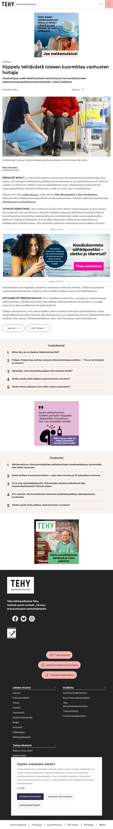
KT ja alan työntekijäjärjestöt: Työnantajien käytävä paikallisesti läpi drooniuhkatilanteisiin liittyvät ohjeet (48, 485)
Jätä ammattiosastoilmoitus (75, 704)
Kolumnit (17, 727)
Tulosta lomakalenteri (74, 716)
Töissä (16, 702)
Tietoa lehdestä (22, 745)
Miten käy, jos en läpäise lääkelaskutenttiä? (35, 352)
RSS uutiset (73, 824)
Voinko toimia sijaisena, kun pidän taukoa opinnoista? (41, 386)
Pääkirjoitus (19, 732)
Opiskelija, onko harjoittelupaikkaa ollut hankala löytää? (42, 370)
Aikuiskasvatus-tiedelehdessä (19, 201)
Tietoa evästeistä (18, 824)
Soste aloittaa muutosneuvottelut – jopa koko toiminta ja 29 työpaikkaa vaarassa (56, 475)
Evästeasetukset (30, 805)
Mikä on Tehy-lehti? (23, 750)
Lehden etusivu (22, 688)
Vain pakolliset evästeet (60, 797)
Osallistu (68, 688)
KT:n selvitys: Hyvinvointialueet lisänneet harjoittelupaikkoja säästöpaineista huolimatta (53, 496)
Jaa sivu (75, 89)
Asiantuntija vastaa (22, 717)
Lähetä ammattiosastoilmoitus (62, 665)
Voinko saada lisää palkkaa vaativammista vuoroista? (41, 378)
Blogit (16, 722)
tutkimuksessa (30, 194)
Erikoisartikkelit (21, 698)
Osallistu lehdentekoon (62, 675)
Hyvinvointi (18, 712)
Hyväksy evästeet (30, 797)
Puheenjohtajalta (22, 737)
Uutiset (16, 693)
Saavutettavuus (54, 824)
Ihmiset (17, 707)
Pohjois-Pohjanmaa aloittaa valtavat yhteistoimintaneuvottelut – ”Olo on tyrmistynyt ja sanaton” (58, 361)
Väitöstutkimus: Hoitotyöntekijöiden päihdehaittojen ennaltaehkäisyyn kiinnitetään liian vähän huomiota (57, 466)
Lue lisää (21, 788)
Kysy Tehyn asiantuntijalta (76, 698)
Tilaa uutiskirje (62, 655)
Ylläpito (102, 824)
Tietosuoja (37, 824)
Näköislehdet (19, 755)
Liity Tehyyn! (37, 328)
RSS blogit (89, 824)
